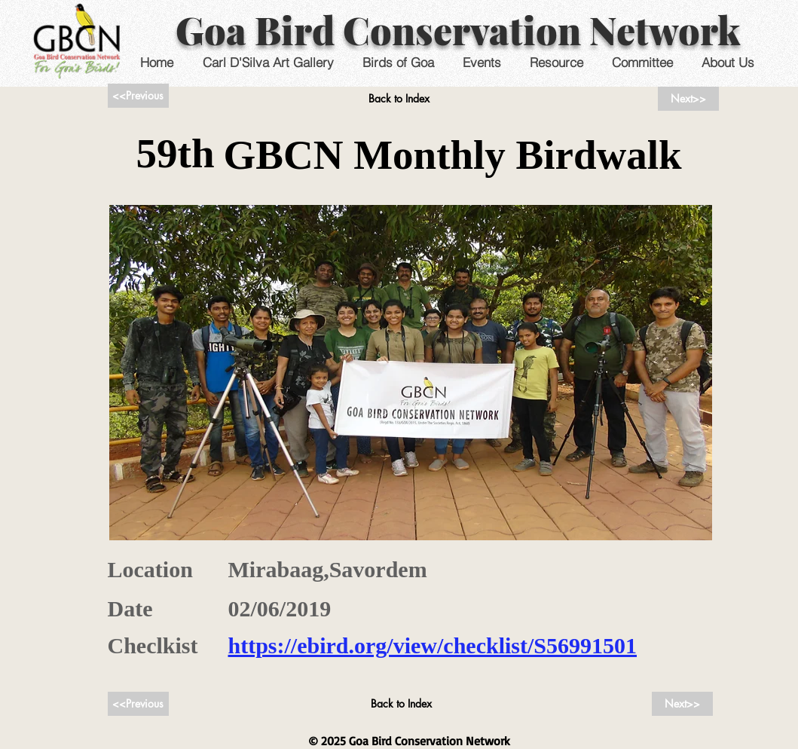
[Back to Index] (399, 99)
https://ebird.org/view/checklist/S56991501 (432, 645)
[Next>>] (688, 99)
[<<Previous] (138, 96)
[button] (481, 62)
